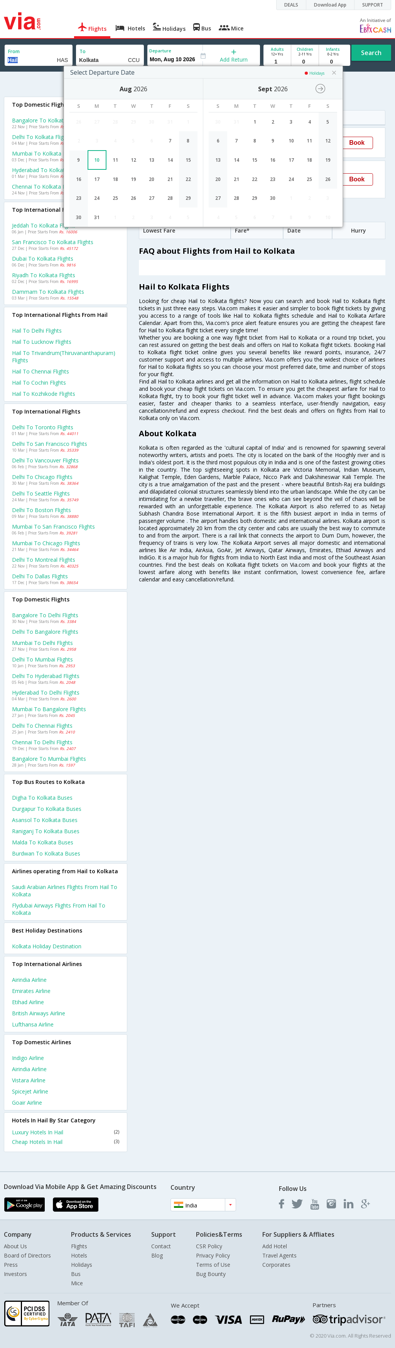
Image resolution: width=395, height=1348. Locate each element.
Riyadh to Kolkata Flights (43, 275)
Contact (161, 1246)
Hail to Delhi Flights (37, 330)
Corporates (276, 1264)
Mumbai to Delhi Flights (42, 642)
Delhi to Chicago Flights (42, 477)
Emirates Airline (31, 991)
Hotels (79, 1255)
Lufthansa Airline (33, 1024)
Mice (77, 1283)
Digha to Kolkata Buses (42, 797)
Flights (79, 1246)
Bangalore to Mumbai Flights (49, 758)
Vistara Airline (29, 1080)
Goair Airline (27, 1102)
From (14, 51)
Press (11, 1264)
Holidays (81, 1264)
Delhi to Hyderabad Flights (45, 676)
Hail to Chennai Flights (40, 371)
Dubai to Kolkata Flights (42, 258)
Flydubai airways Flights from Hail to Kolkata (58, 909)
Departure (160, 51)
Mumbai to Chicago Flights (46, 543)
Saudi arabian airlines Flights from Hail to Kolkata (64, 890)
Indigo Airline (28, 1058)
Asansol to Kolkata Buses (45, 820)
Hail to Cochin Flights (39, 382)
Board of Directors (27, 1255)
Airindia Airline (29, 979)
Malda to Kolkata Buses (42, 842)
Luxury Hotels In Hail (65, 1132)
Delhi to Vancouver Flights (45, 460)
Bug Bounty (211, 1274)
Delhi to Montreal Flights (43, 559)
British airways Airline (38, 1013)
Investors (15, 1274)
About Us (15, 1246)
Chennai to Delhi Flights (42, 742)
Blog (157, 1255)
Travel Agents (279, 1255)
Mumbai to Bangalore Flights (49, 709)
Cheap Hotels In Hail (65, 1141)
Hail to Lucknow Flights (41, 341)
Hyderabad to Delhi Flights (45, 692)
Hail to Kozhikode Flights (43, 393)
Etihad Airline (28, 1002)
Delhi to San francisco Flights (49, 443)
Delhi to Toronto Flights (42, 427)
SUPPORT (372, 5)
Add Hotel (274, 1246)
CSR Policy (209, 1246)
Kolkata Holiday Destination (46, 946)
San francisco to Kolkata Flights (52, 242)
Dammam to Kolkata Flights (48, 291)
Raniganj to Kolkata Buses (45, 831)
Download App (330, 5)
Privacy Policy (213, 1255)
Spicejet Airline (30, 1091)
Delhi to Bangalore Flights (45, 631)
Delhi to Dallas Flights (40, 576)
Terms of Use (213, 1264)
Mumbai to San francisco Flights (53, 526)
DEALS (291, 5)
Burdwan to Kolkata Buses (46, 853)
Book (357, 142)
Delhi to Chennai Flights (42, 725)
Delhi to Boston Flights (41, 510)
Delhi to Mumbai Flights (42, 659)
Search (371, 53)
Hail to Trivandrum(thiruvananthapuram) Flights (63, 356)
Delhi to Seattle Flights (41, 493)
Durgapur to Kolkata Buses (46, 808)
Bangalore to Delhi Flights (45, 615)
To (82, 51)
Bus (76, 1274)
